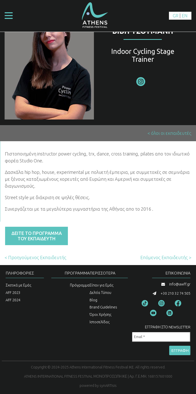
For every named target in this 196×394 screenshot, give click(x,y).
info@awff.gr (179, 284)
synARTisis (108, 386)
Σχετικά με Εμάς (18, 285)
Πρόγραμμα (80, 285)
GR (175, 15)
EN (185, 15)
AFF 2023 (13, 293)
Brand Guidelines (103, 307)
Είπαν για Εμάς (102, 285)
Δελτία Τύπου (100, 293)
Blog (93, 300)
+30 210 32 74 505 (175, 293)
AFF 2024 (13, 300)
